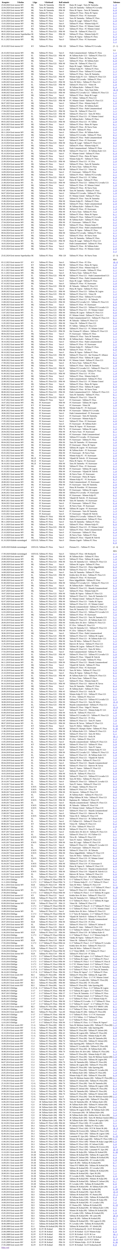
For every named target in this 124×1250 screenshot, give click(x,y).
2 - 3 (115, 71)
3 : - (114, 1049)
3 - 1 (115, 18)
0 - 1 (115, 24)
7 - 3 (115, 299)
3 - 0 (115, 29)
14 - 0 (115, 90)
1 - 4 (115, 56)
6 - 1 (115, 151)
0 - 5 (115, 670)
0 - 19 (115, 1189)
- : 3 (114, 829)
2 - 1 (115, 16)
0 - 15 (115, 1136)
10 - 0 (115, 262)
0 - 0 (115, 10)
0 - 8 (115, 832)
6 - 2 (115, 861)
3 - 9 (115, 744)
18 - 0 (115, 1128)
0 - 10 (115, 887)
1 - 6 (115, 768)
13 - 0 (115, 707)
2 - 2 (115, 127)
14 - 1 (115, 1234)
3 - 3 (115, 114)
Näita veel (5, 1248)
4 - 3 (115, 236)
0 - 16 (115, 729)
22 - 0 (115, 1150)
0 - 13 (115, 726)
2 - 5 (115, 991)
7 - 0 (115, 615)
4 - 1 (115, 101)
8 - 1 (115, 872)
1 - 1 (115, 42)
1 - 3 (115, 34)
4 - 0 (115, 58)
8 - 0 (115, 355)
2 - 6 (115, 1176)
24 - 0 (115, 1216)
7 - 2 (115, 1200)
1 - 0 (115, 5)
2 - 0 (115, 13)
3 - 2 (115, 146)
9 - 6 (115, 1102)
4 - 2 (115, 135)
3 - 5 (115, 699)
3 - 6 (115, 328)
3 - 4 (115, 172)
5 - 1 (115, 132)
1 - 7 (115, 352)
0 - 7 (115, 1163)
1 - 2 (115, 8)
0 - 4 (115, 87)
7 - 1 (115, 1173)
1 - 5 (115, 641)
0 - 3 (115, 37)
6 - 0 (115, 61)
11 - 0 (115, 702)
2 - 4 (115, 924)
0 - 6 (115, 313)
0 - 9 (115, 487)
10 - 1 (115, 736)
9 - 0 (115, 1245)
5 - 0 (115, 588)
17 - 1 (115, 1195)
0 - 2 (115, 116)
